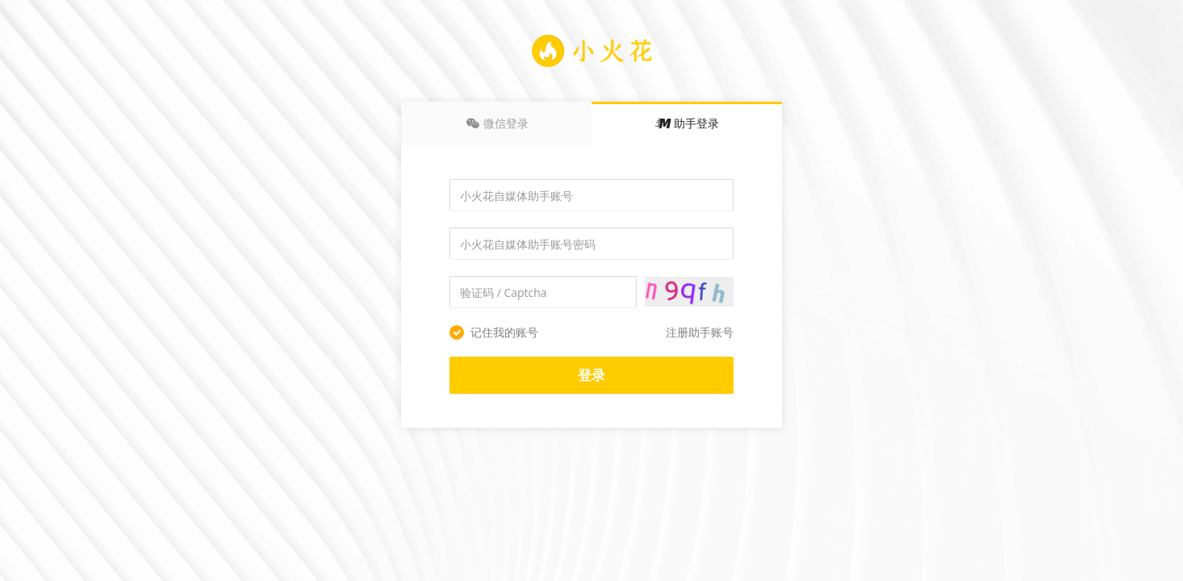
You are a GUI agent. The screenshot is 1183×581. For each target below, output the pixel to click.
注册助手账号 (700, 332)
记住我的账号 (493, 332)
